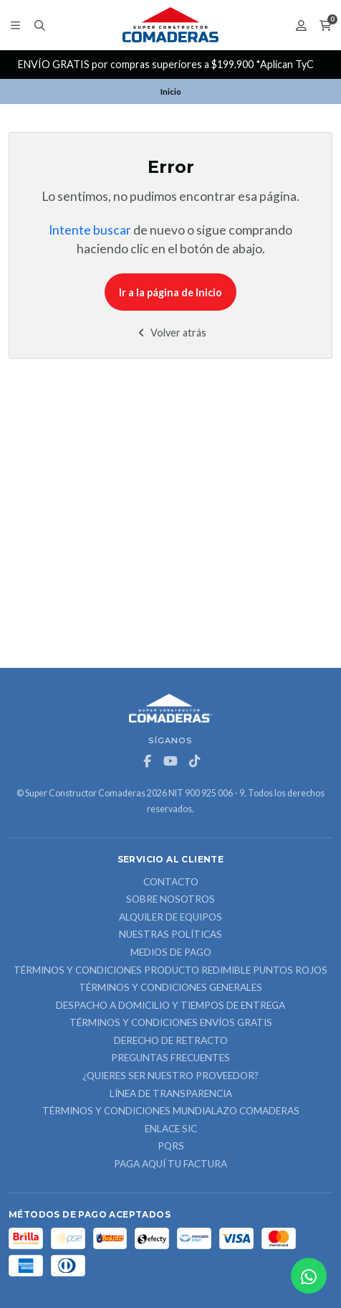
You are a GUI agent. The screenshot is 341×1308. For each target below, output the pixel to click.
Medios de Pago (170, 953)
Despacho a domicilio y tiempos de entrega (170, 1006)
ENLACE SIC (171, 1129)
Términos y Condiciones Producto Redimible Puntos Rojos (170, 971)
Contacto (170, 883)
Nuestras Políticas (170, 935)
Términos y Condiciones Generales (170, 988)
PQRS (171, 1147)
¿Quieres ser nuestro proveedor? (170, 1076)
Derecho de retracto (171, 1041)
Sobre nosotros (170, 900)
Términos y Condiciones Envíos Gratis (170, 1023)
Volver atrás (170, 332)
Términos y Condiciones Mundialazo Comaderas (170, 1111)
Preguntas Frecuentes (170, 1058)
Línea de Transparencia (171, 1094)
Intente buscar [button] (90, 229)
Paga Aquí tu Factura (170, 1164)
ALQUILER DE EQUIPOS (170, 918)
